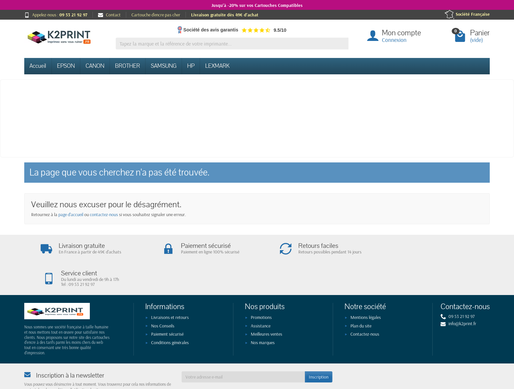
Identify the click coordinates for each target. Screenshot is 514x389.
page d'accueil (70, 214)
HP (190, 66)
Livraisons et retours (170, 290)
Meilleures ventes (266, 307)
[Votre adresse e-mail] (243, 349)
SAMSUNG (163, 66)
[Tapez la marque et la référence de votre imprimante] (232, 44)
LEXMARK (217, 66)
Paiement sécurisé (167, 307)
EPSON (66, 66)
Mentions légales (365, 290)
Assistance (260, 298)
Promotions (261, 290)
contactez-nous (104, 214)
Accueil (38, 66)
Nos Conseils (162, 298)
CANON (95, 66)
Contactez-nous (364, 307)
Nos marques (263, 315)
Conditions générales (170, 315)
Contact (109, 15)
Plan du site (360, 298)
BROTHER (127, 66)
